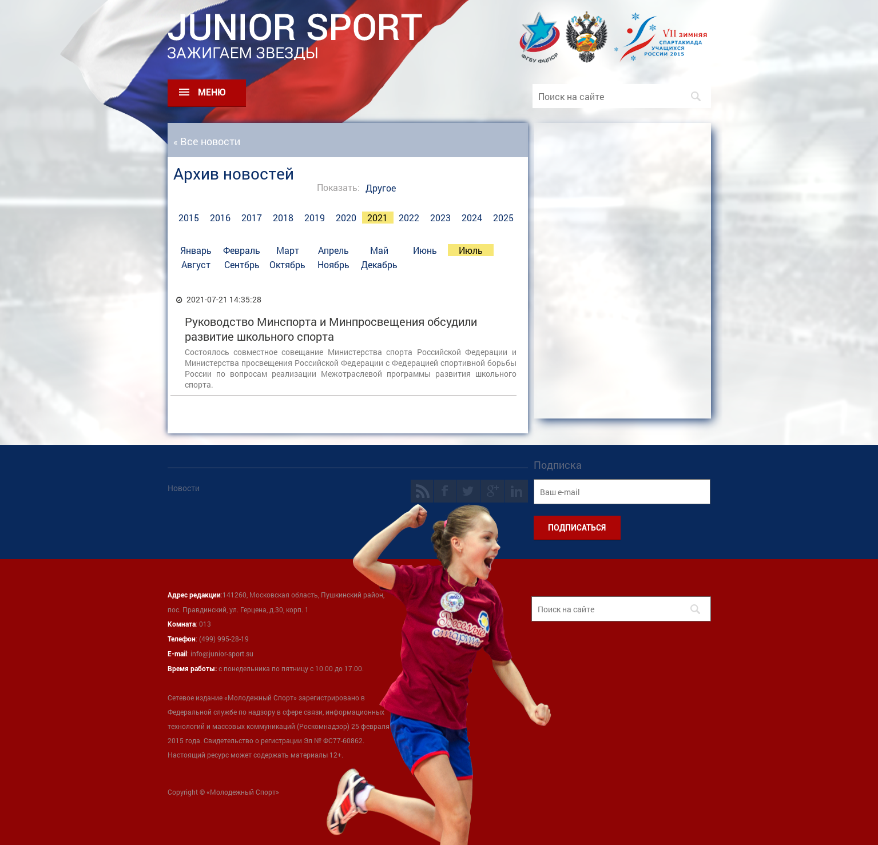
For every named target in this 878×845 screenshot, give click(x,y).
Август (195, 264)
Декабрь (379, 264)
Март (287, 250)
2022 (409, 218)
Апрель (333, 250)
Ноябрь (333, 264)
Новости (184, 488)
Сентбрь (242, 264)
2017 (251, 218)
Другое (380, 188)
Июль (471, 250)
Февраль (241, 250)
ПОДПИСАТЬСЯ (577, 527)
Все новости (210, 141)
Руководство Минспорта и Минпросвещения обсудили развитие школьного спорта (331, 329)
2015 (188, 218)
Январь (196, 250)
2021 (377, 218)
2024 (472, 218)
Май (379, 250)
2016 (220, 218)
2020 (346, 218)
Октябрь (287, 264)
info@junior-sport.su (221, 653)
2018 (283, 218)
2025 (503, 218)
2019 (314, 218)
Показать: (338, 187)
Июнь (425, 250)
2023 (440, 218)
